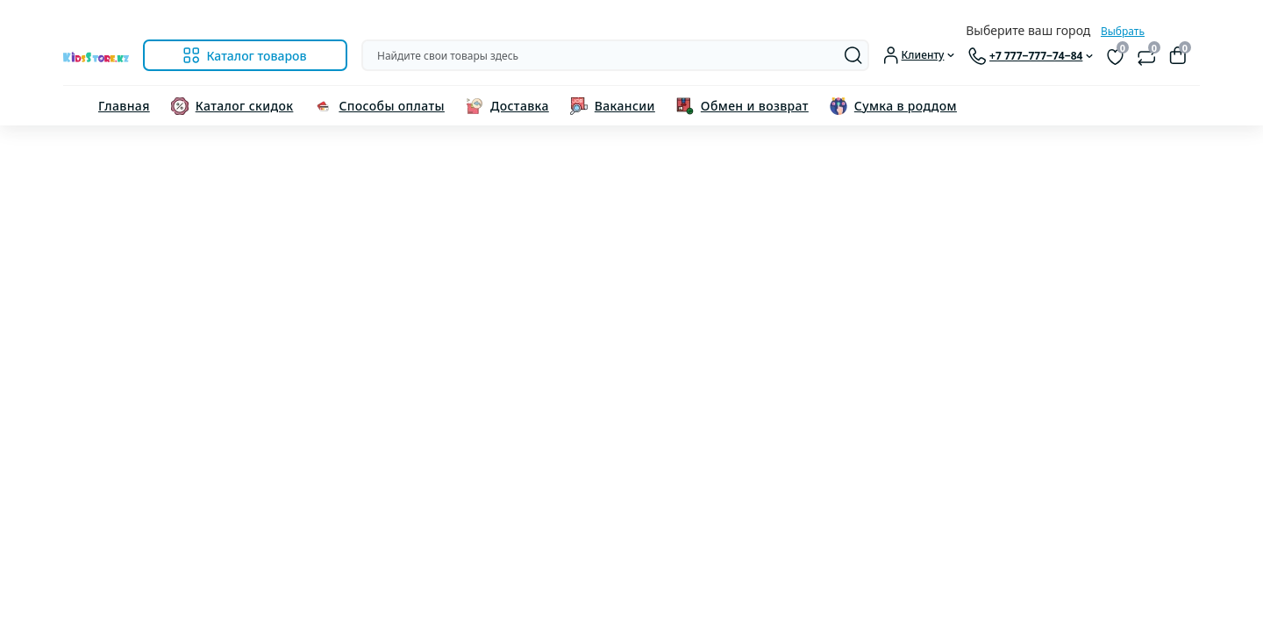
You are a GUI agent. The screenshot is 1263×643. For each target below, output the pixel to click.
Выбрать (1123, 31)
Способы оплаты (392, 105)
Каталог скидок (245, 105)
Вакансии (625, 105)
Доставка (519, 105)
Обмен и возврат (755, 105)
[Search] (853, 55)
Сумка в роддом (905, 105)
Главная (124, 105)
